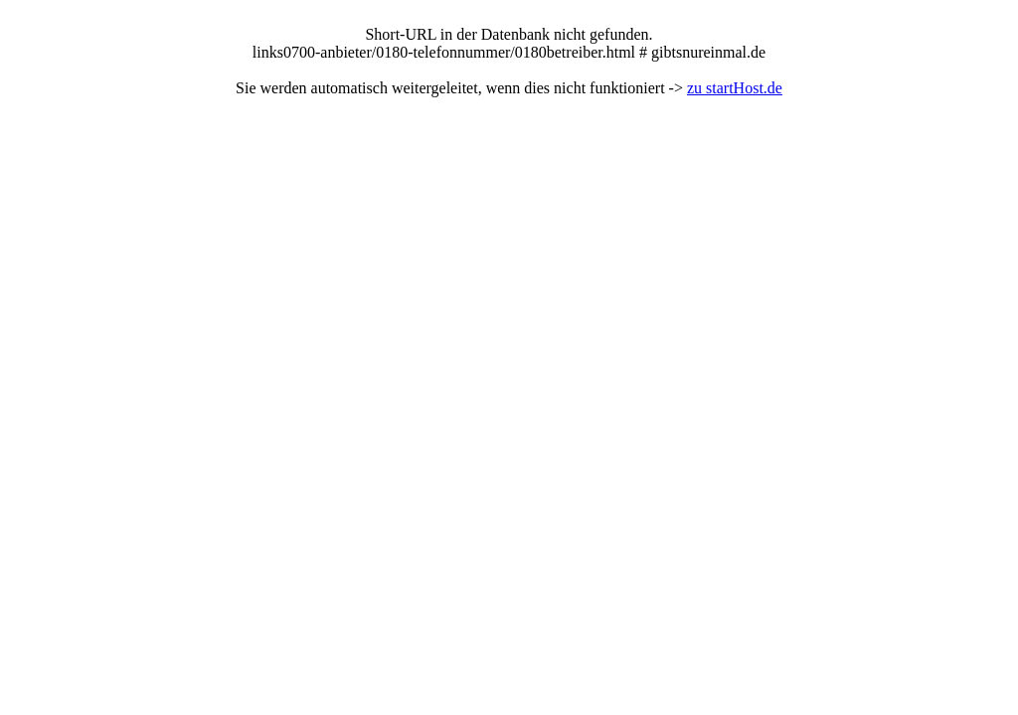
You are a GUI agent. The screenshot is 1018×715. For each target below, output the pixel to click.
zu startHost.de (734, 87)
